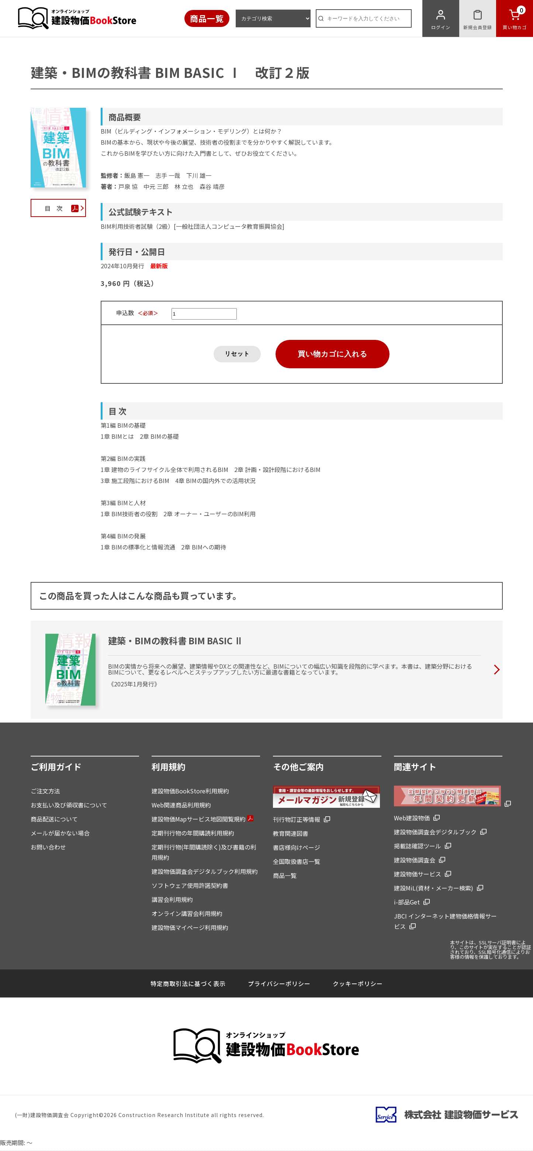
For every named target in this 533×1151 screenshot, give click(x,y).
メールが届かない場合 (60, 832)
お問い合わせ (48, 846)
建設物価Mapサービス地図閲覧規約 (202, 818)
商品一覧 (207, 18)
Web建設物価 (412, 817)
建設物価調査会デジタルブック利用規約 (205, 871)
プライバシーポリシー (279, 983)
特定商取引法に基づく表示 (188, 983)
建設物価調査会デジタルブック (435, 831)
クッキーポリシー (358, 983)
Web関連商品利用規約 (181, 804)
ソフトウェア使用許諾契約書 (190, 885)
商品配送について (54, 818)
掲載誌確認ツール (417, 845)
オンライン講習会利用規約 (187, 913)
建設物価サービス (417, 873)
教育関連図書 (290, 833)
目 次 (59, 208)
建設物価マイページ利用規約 (190, 927)
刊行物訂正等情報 (296, 819)
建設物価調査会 (414, 859)
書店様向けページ (296, 847)
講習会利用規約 (172, 899)
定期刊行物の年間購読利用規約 (193, 832)
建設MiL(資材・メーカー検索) (433, 887)
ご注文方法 (45, 790)
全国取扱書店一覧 (296, 861)
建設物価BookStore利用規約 (190, 790)
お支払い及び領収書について (69, 804)
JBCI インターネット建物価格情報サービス (445, 921)
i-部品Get (407, 901)
